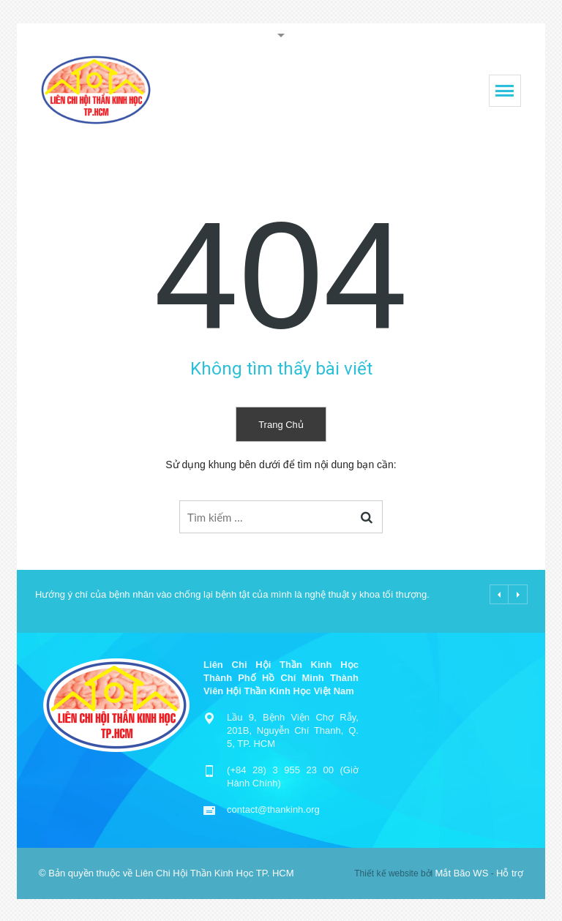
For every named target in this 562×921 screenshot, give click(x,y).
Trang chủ (281, 424)
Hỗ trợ (509, 873)
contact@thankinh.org (273, 809)
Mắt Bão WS (462, 873)
